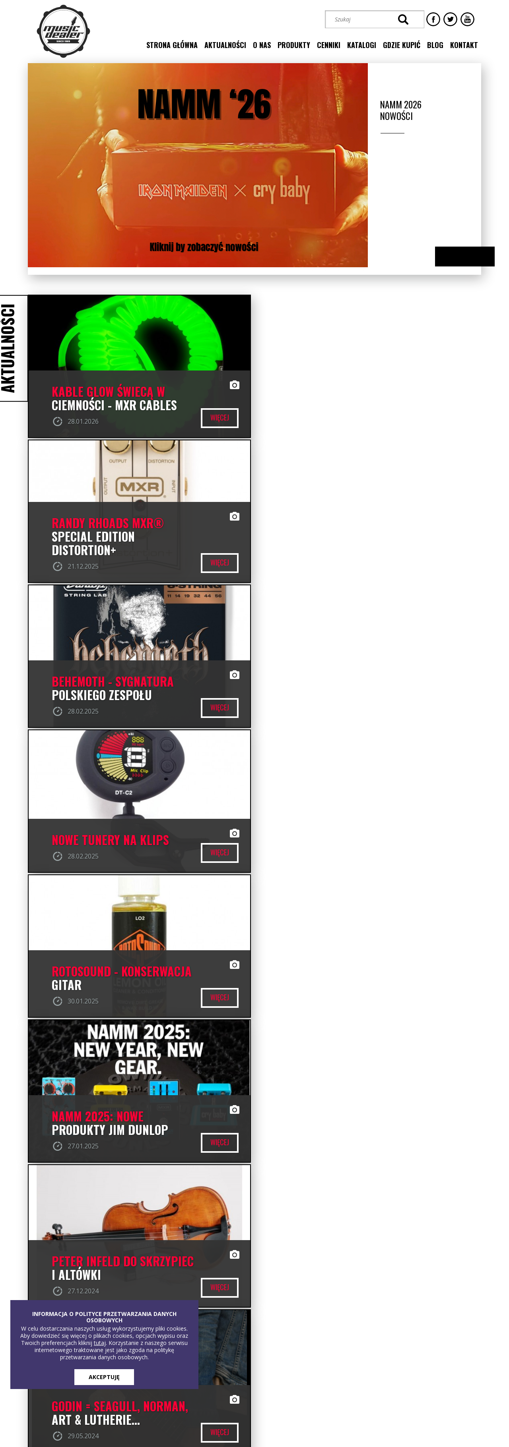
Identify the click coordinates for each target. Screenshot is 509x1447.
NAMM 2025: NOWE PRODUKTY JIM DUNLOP (339, 688)
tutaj (100, 1343)
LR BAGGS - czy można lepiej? (108, 978)
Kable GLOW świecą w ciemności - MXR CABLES (114, 398)
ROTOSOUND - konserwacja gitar (122, 688)
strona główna (172, 45)
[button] (369, 1343)
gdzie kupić (401, 45)
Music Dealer (309, 1115)
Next (472, 257)
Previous (457, 257)
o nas (262, 45)
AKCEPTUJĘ (104, 1377)
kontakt (464, 45)
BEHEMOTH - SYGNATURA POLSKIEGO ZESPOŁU (113, 543)
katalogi (361, 45)
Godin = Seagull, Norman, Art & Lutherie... (349, 833)
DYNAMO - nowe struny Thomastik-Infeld (341, 978)
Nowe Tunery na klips (339, 550)
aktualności (225, 45)
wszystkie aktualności (254, 1049)
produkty (294, 45)
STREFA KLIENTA (396, 1372)
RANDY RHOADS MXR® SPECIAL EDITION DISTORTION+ (337, 392)
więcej (217, 418)
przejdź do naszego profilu (439, 1092)
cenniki (328, 45)
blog (435, 45)
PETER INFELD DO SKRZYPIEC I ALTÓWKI (123, 833)
